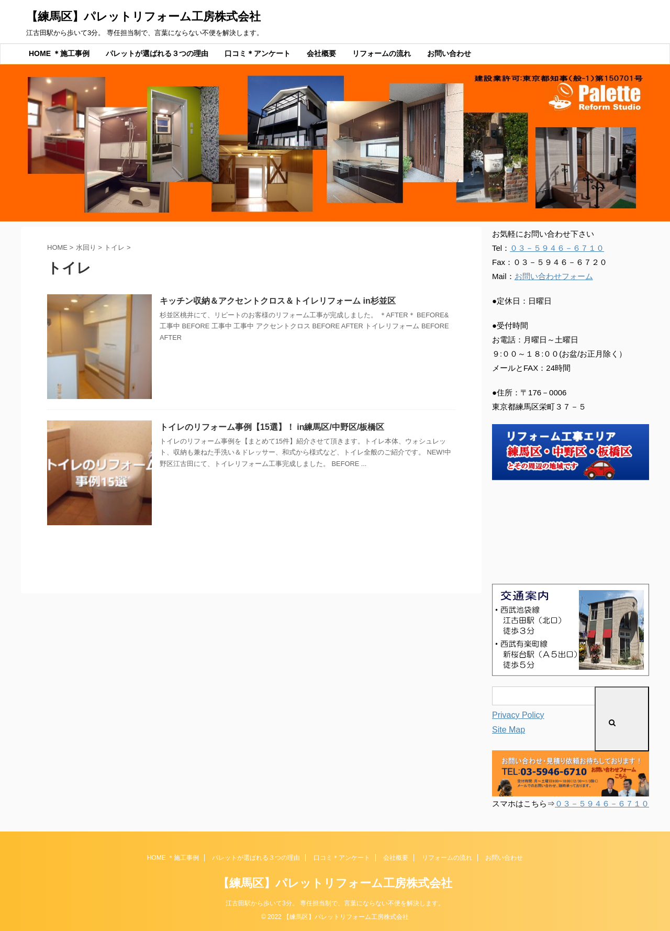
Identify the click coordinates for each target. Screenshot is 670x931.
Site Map (508, 729)
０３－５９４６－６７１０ (557, 247)
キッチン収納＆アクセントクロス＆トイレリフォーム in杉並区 (278, 300)
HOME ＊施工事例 (59, 53)
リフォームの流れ (381, 53)
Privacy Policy (518, 715)
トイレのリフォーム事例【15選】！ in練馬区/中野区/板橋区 (272, 427)
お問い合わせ (449, 53)
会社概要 (321, 53)
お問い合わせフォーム (554, 276)
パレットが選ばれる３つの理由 (157, 53)
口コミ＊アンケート (258, 53)
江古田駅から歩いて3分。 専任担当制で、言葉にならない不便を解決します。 (335, 903)
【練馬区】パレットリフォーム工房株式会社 (143, 16)
